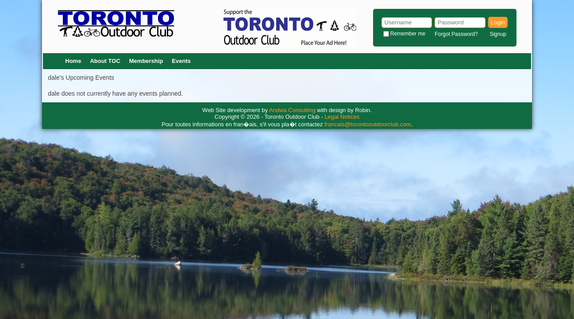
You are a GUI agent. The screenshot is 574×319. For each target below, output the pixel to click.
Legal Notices (341, 116)
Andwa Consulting (292, 110)
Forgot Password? (456, 34)
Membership (146, 61)
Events (181, 61)
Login (498, 22)
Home (73, 61)
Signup (497, 34)
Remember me (407, 34)
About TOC (105, 61)
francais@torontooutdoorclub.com (367, 124)
